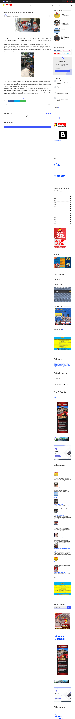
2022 (62, 204)
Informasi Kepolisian (59, 637)
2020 (62, 209)
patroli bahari (65, 365)
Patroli (59, 364)
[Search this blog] (60, 607)
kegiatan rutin (62, 118)
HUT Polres (66, 367)
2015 (62, 219)
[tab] (15, 5)
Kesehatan (59, 175)
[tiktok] (71, 1)
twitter (67, 53)
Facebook (11, 100)
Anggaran (59, 5)
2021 (62, 206)
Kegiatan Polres (66, 112)
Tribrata (55, 477)
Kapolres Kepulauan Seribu (65, 38)
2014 (62, 221)
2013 (62, 223)
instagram (68, 50)
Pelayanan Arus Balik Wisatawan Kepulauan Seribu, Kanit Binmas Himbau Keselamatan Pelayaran (62, 550)
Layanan (53, 5)
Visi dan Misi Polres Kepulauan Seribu (65, 23)
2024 (62, 200)
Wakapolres (65, 366)
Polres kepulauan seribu (58, 116)
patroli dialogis (9, 10)
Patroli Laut (58, 367)
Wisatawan (56, 118)
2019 (62, 211)
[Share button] (27, 101)
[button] (71, 5)
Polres (65, 114)
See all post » (56, 163)
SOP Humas (56, 561)
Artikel (57, 165)
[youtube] (67, 1)
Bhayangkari (56, 109)
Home (15, 5)
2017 (62, 215)
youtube (59, 53)
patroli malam (66, 364)
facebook (59, 50)
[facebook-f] (63, 1)
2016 (62, 217)
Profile (20, 5)
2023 (62, 202)
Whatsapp (23, 100)
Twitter (17, 100)
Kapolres (62, 109)
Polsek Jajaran (38, 5)
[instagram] (69, 1)
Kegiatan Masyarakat (58, 112)
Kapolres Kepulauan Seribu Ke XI (60, 572)
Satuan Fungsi (29, 5)
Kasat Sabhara (15, 98)
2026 (62, 196)
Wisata (66, 116)
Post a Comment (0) (27, 126)
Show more (48, 113)
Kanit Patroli (9, 98)
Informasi (47, 5)
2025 (62, 198)
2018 (62, 213)
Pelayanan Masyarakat (58, 114)
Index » (55, 173)
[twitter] (65, 1)
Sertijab (62, 367)
